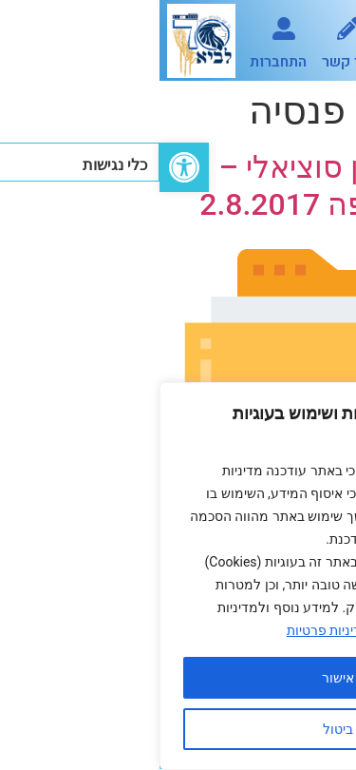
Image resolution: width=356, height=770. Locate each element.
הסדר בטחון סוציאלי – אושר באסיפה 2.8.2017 (193, 185)
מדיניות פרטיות (169, 630)
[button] (321, 41)
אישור (178, 677)
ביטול (178, 729)
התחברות (118, 61)
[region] (178, 576)
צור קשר (188, 61)
